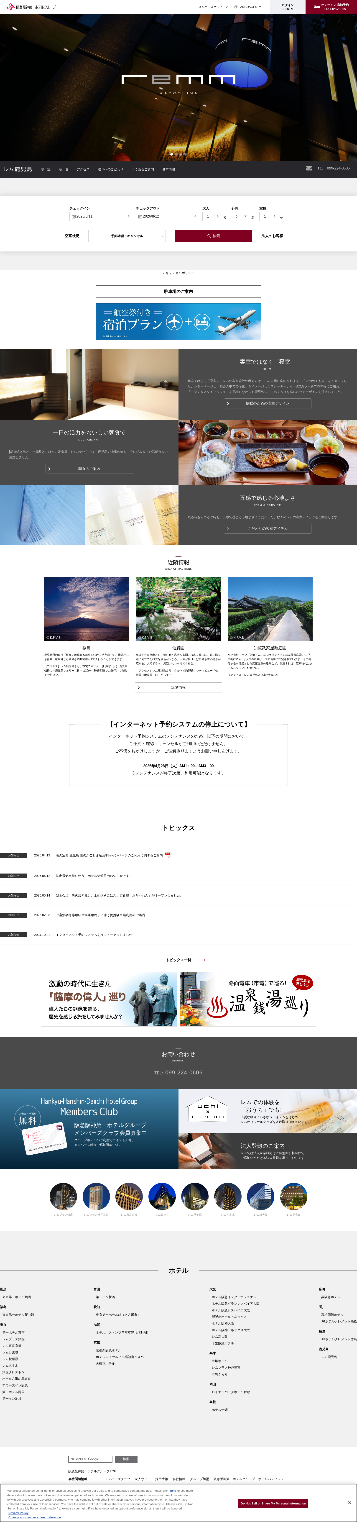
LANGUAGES (245, 7)
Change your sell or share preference (34, 1517)
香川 (322, 1307)
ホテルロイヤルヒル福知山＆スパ (120, 1357)
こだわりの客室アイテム (268, 528)
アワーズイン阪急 (15, 1385)
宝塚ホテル (220, 1361)
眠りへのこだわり (110, 169)
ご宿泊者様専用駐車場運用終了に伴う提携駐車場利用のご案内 (100, 915)
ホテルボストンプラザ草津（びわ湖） (123, 1332)
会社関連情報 (77, 1479)
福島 (3, 1307)
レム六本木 (228, 1199)
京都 (97, 1342)
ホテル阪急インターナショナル (234, 1297)
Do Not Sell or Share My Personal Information (273, 1503)
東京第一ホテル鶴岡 (16, 1297)
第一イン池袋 (11, 1398)
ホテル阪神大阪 (223, 1323)
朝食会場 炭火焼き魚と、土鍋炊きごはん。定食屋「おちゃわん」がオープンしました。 (119, 895)
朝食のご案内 (89, 469)
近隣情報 (178, 687)
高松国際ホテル (332, 1315)
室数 (262, 208)
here (173, 1490)
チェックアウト (148, 208)
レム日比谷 (162, 1199)
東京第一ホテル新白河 (18, 1315)
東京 (3, 1325)
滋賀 (97, 1325)
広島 (322, 1289)
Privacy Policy (18, 1513)
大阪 (212, 1289)
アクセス (83, 169)
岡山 (212, 1384)
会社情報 (179, 1479)
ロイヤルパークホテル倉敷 (231, 1392)
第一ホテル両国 (13, 1392)
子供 (234, 208)
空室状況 (72, 236)
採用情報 (161, 1479)
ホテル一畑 (220, 1410)
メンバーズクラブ (210, 7)
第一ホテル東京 (13, 1332)
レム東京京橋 (129, 1199)
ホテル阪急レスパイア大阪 (231, 1310)
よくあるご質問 (143, 169)
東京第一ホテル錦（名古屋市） (118, 1315)
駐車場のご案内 (178, 291)
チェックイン (79, 208)
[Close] (350, 1503)
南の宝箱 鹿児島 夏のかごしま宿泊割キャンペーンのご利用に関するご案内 (109, 855)
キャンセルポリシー (180, 273)
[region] (178, 1503)
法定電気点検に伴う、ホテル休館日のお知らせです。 (94, 876)
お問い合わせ (309, 168)
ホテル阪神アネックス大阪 (231, 1330)
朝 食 (64, 169)
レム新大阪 (260, 1199)
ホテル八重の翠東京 (16, 1379)
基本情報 (168, 169)
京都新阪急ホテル (108, 1350)
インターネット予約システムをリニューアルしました (94, 935)
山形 (3, 1289)
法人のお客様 (272, 236)
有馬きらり (220, 1374)
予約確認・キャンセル (127, 236)
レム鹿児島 (293, 1199)
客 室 (46, 169)
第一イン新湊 (105, 1297)
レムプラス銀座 (63, 1199)
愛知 (97, 1307)
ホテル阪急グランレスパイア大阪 (236, 1303)
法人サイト (143, 1479)
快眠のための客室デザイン (268, 403)
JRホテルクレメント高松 (339, 1321)
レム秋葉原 (195, 1199)
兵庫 (212, 1353)
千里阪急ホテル (223, 1343)
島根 (212, 1402)
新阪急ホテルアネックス (229, 1317)
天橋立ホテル (105, 1363)
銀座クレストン (13, 1372)
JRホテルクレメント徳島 (339, 1339)
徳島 (322, 1331)
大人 (205, 208)
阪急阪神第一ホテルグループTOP (92, 1471)
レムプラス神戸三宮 (96, 1199)
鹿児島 (324, 1349)
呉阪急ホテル (330, 1297)
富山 (97, 1289)
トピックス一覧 (178, 960)
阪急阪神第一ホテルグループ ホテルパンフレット (250, 1479)
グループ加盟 (199, 1479)
